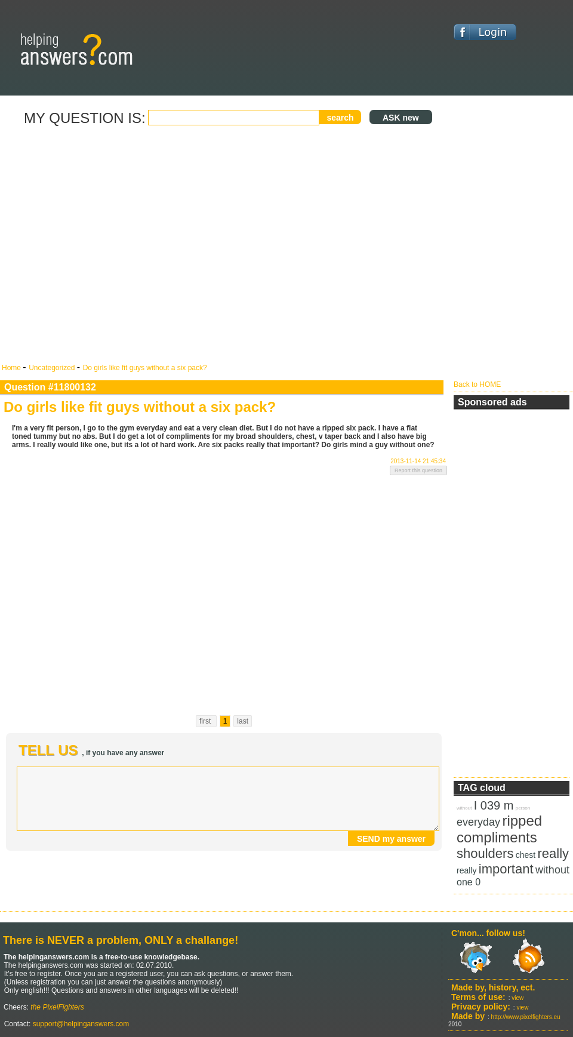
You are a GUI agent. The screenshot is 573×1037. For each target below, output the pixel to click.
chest (525, 855)
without (464, 808)
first (206, 721)
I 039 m (494, 805)
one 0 (468, 882)
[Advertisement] (112, 245)
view (517, 998)
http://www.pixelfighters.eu (525, 1017)
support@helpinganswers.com (79, 1024)
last (242, 721)
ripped (522, 821)
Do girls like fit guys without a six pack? (145, 368)
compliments (497, 837)
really (553, 853)
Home (12, 368)
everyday (478, 822)
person (523, 808)
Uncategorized (53, 368)
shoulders (485, 853)
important (506, 868)
